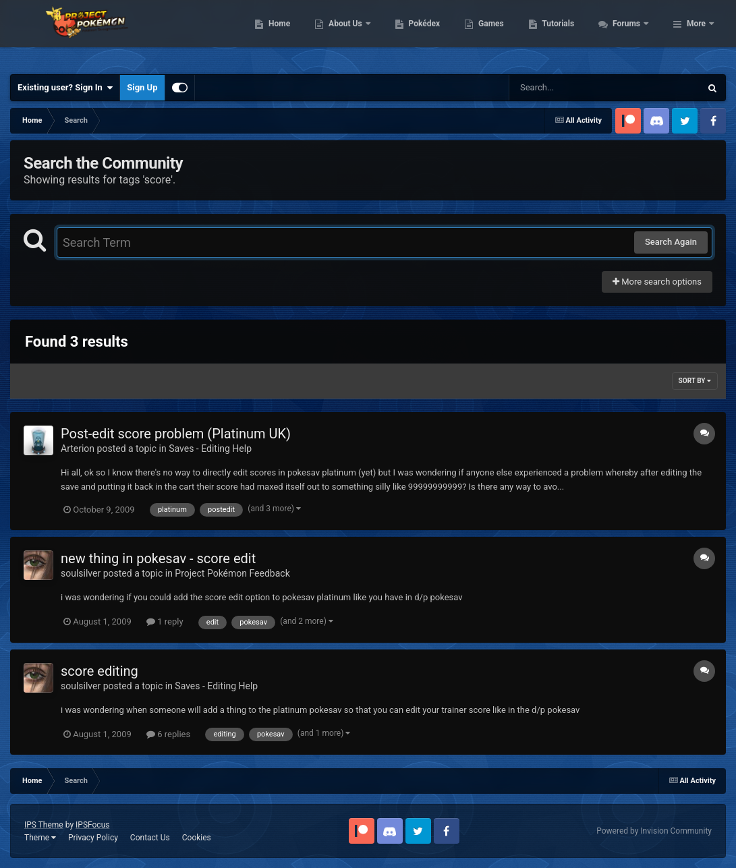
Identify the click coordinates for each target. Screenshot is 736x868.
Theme (40, 837)
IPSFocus (92, 825)
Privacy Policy (93, 837)
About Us (419, 33)
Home (352, 33)
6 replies (168, 734)
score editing (99, 671)
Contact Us (150, 837)
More (696, 33)
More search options (657, 282)
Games (564, 33)
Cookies (196, 837)
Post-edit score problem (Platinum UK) (176, 434)
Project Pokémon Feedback (232, 573)
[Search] (570, 87)
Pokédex (497, 33)
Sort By (695, 380)
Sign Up (142, 87)
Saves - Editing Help (210, 448)
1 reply (164, 621)
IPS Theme (43, 825)
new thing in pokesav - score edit (158, 558)
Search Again (671, 242)
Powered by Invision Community (654, 831)
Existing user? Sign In (65, 87)
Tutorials (631, 33)
